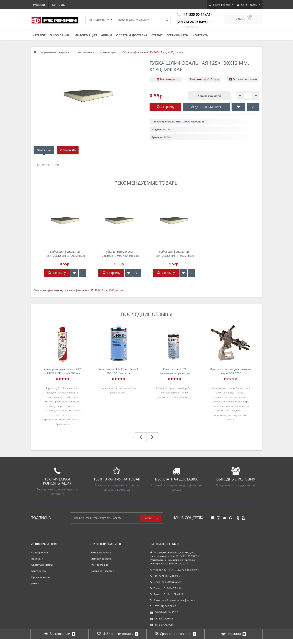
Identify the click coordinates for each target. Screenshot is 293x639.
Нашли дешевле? (209, 95)
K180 (111, 290)
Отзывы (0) (67, 150)
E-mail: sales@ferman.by (165, 582)
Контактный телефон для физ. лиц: (173, 600)
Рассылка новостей (102, 571)
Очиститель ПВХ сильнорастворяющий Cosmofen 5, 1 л (174, 371)
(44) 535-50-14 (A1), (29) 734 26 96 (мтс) (174, 569)
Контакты (59, 5)
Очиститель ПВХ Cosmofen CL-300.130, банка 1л (118, 371)
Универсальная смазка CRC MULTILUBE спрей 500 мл (62, 371)
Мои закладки (99, 564)
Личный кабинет (101, 552)
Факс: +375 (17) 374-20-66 (167, 594)
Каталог (39, 35)
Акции (106, 35)
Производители (40, 577)
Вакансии (37, 558)
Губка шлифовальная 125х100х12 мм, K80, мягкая (119, 254)
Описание (44, 150)
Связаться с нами (42, 564)
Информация (86, 35)
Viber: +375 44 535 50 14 (165, 588)
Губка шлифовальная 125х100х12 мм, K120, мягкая (65, 254)
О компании (60, 35)
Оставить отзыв (245, 79)
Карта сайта (38, 571)
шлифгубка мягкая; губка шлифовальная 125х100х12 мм (73, 290)
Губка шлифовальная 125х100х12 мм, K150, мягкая (174, 254)
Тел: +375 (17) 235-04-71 (166, 575)
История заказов (101, 558)
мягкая (119, 290)
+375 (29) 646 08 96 (163, 606)
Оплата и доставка (131, 35)
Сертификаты (177, 35)
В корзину (57, 273)
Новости (39, 5)
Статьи (156, 35)
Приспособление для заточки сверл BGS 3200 (230, 371)
